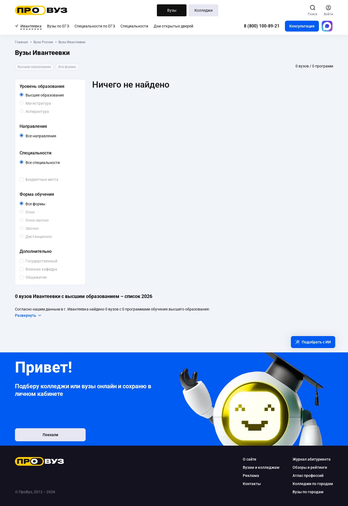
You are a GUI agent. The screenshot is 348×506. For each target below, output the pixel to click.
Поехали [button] (50, 435)
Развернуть (28, 315)
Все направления (52, 136)
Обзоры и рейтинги (310, 467)
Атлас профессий (308, 475)
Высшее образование (52, 95)
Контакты (252, 484)
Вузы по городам (308, 492)
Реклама (251, 475)
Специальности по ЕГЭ (94, 26)
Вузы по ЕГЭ (58, 26)
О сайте (249, 459)
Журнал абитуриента (312, 459)
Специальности (134, 26)
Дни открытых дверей (173, 26)
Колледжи (203, 10)
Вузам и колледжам (261, 467)
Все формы (42, 204)
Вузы (171, 10)
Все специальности (52, 163)
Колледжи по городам (313, 484)
